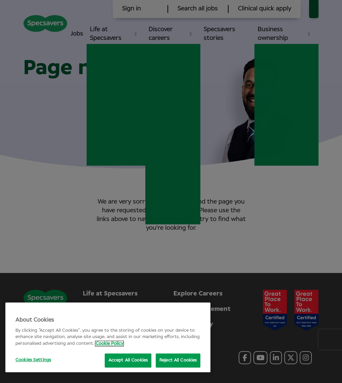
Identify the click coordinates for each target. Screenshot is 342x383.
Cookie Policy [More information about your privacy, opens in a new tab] (109, 343)
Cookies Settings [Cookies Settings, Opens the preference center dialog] (33, 360)
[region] (107, 337)
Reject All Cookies (178, 360)
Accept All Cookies (128, 360)
